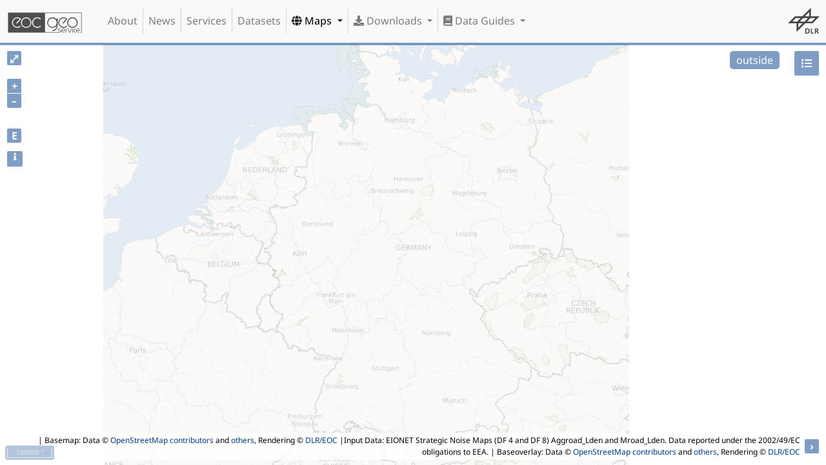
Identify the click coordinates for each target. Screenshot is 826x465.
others (242, 440)
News (162, 21)
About (122, 21)
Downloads (389, 21)
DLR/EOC (321, 440)
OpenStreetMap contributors (162, 440)
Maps (313, 21)
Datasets (259, 21)
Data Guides (480, 21)
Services (206, 21)
